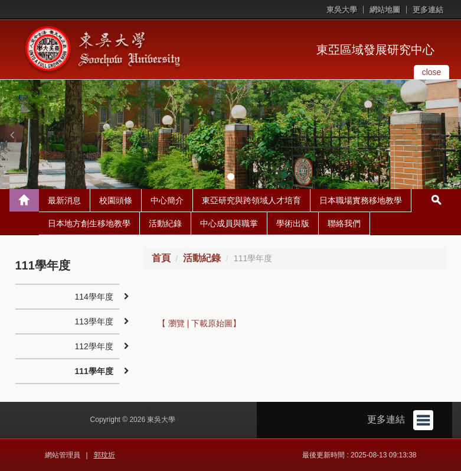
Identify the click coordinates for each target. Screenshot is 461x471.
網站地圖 (385, 10)
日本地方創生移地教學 (89, 223)
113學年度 (94, 321)
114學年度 (94, 296)
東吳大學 (341, 10)
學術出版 (292, 223)
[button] (12, 134)
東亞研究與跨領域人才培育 (251, 200)
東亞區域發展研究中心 (375, 49)
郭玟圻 (104, 455)
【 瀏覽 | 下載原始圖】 (199, 323)
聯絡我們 (344, 223)
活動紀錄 (165, 223)
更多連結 (428, 10)
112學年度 (94, 346)
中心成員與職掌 (229, 223)
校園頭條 (115, 200)
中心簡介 (167, 200)
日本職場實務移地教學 (360, 200)
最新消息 (64, 200)
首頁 (161, 258)
